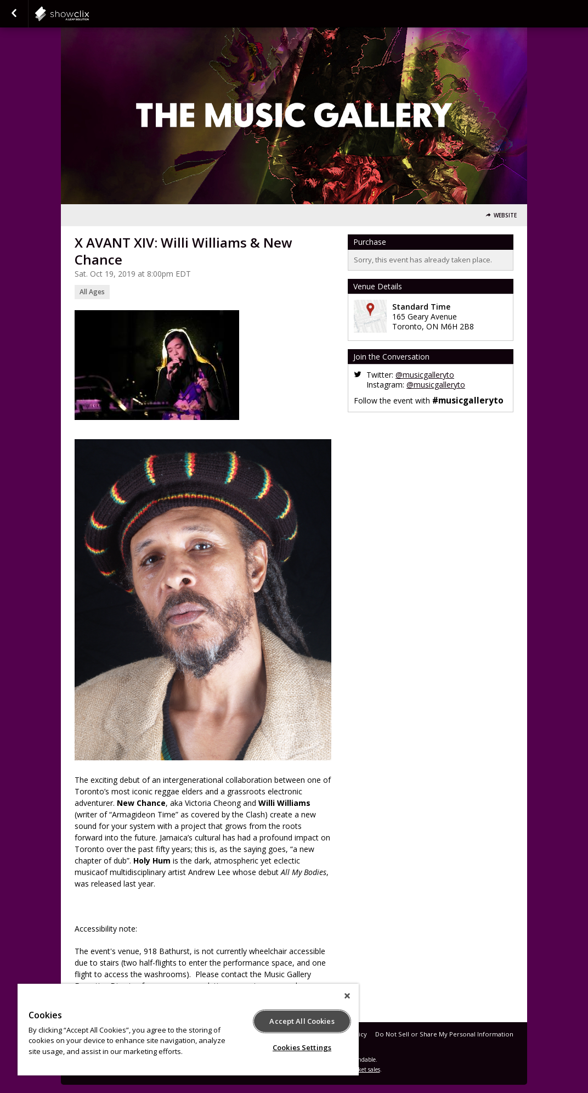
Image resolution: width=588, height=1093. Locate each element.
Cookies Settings (302, 1047)
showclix (89, 13)
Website (505, 215)
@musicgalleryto (424, 374)
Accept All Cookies (301, 1021)
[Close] (347, 996)
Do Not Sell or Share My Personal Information (444, 1034)
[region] (188, 1029)
